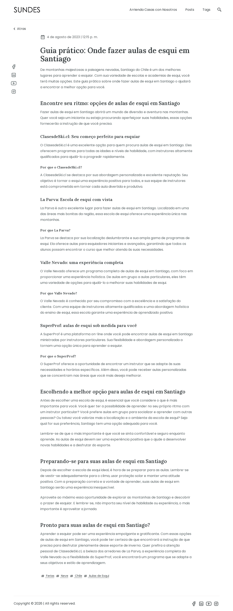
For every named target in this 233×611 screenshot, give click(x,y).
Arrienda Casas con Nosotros (153, 9)
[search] (219, 9)
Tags (206, 9)
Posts (189, 9)
